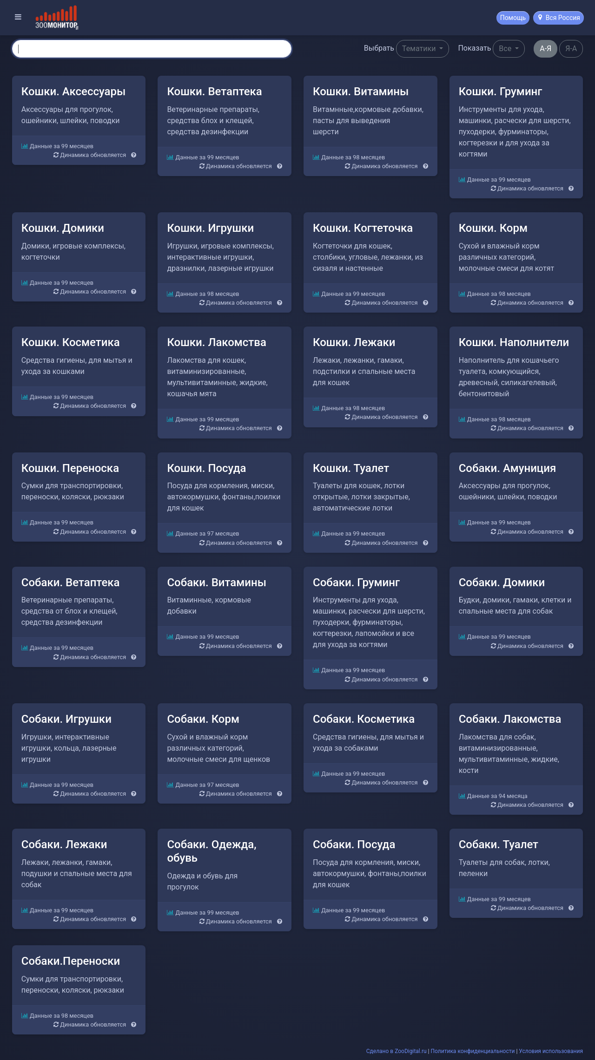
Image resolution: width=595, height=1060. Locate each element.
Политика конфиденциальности (473, 1050)
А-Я (545, 48)
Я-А (571, 48)
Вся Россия (559, 17)
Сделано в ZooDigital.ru (396, 1050)
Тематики (419, 48)
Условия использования (551, 1050)
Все (506, 48)
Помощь (513, 17)
